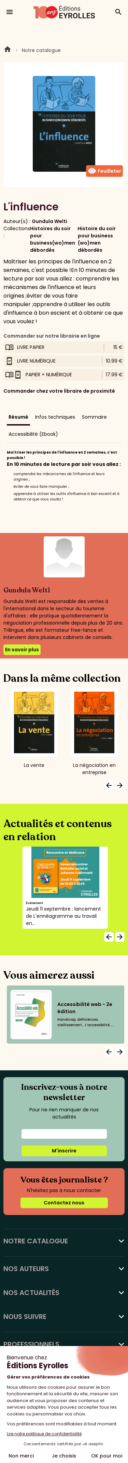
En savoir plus (22, 649)
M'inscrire (64, 1150)
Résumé (18, 417)
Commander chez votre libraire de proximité (59, 391)
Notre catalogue (41, 50)
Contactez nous (64, 1202)
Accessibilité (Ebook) (33, 434)
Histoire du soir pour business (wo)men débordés (97, 239)
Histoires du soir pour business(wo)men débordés (52, 239)
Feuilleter (104, 171)
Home (7, 50)
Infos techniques (55, 417)
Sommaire (94, 417)
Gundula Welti (49, 221)
